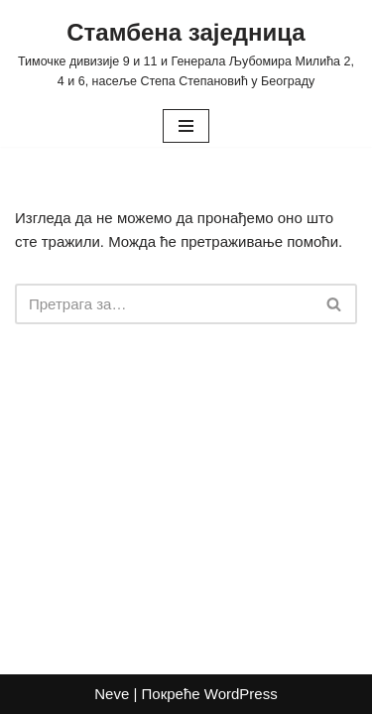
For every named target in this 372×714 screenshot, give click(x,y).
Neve (111, 693)
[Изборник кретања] (186, 126)
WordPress (241, 693)
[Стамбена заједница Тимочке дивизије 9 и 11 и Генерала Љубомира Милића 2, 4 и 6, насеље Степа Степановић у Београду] (186, 52)
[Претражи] (163, 304)
